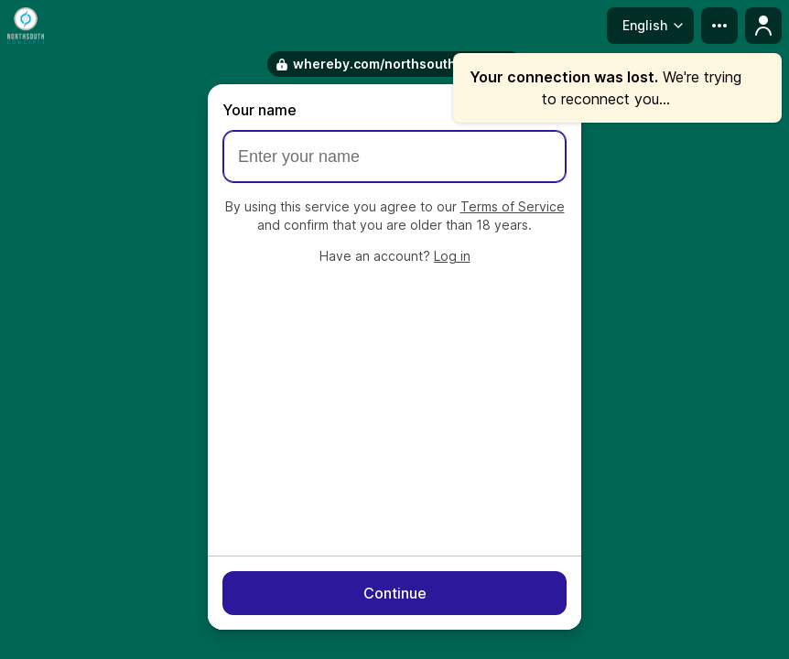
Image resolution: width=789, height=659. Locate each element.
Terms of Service (512, 206)
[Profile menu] (763, 25)
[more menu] (719, 25)
